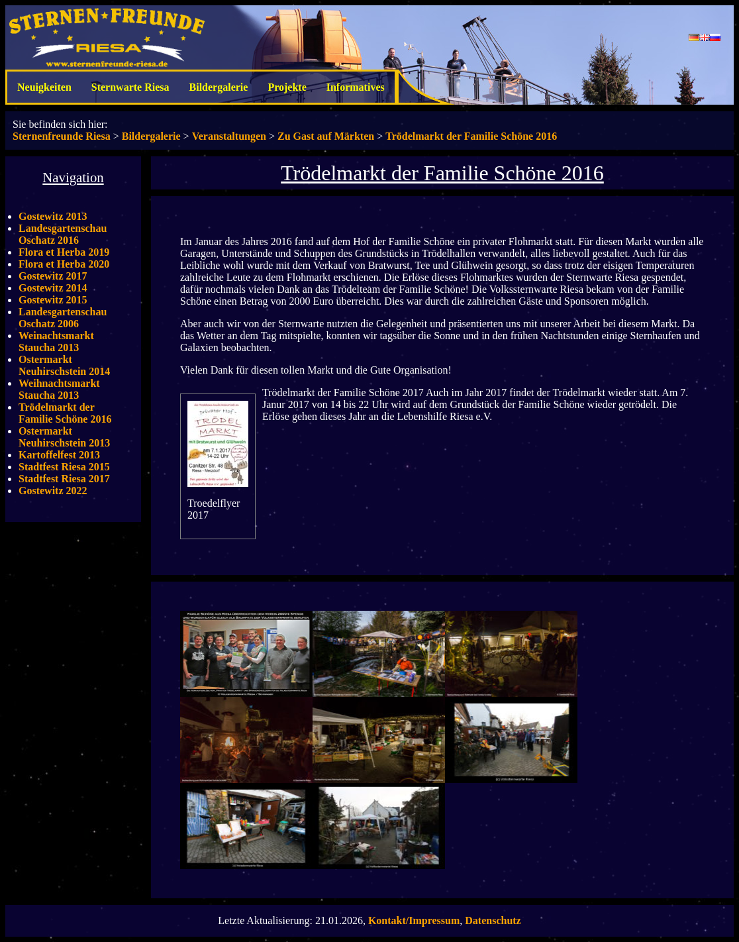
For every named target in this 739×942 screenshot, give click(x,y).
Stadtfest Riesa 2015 (64, 466)
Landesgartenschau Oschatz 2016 (63, 234)
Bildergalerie (218, 87)
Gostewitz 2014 (53, 287)
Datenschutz (492, 920)
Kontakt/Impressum (414, 920)
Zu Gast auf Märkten (325, 136)
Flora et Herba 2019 (64, 252)
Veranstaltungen (229, 136)
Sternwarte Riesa (130, 87)
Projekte (287, 87)
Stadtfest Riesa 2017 (64, 478)
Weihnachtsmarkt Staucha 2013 (59, 389)
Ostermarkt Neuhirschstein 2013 (64, 436)
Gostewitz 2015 (53, 299)
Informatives (355, 87)
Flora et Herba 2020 (64, 264)
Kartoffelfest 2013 (59, 454)
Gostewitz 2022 (53, 490)
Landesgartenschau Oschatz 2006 (63, 317)
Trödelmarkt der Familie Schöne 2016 (471, 136)
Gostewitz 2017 (53, 276)
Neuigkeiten (44, 87)
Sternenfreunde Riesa (62, 136)
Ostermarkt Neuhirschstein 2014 (64, 365)
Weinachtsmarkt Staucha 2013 (56, 341)
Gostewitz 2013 (53, 216)
